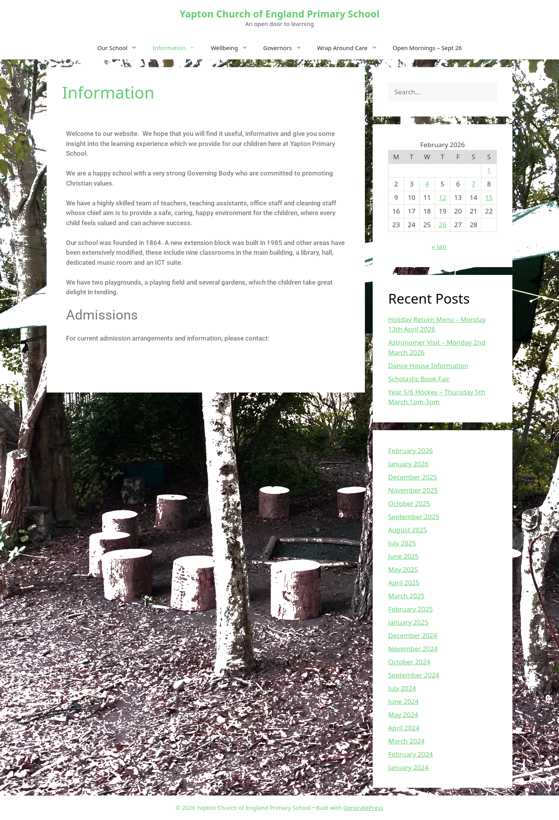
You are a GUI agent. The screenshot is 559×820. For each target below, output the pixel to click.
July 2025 (402, 543)
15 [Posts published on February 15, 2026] (489, 197)
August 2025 (407, 529)
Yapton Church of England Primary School (279, 13)
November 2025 (412, 490)
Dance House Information (428, 365)
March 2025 (406, 595)
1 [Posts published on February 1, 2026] (489, 170)
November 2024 (412, 648)
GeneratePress (363, 807)
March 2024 (406, 741)
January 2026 (408, 463)
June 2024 (403, 701)
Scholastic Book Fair (419, 378)
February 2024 (410, 754)
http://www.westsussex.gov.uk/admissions (130, 358)
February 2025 (410, 609)
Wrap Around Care (351, 47)
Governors (286, 47)
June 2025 (403, 556)
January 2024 (408, 767)
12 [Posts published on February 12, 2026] (442, 197)
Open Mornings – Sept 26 (427, 48)
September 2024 (413, 675)
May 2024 (403, 714)
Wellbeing (233, 47)
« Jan (439, 246)
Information (178, 47)
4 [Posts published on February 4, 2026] (427, 183)
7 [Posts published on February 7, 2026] (474, 183)
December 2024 (412, 635)
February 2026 (410, 450)
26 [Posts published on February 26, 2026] (442, 224)
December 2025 (412, 477)
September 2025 (413, 516)
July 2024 (402, 688)
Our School (121, 47)
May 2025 (403, 569)
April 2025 (403, 582)
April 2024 (403, 727)
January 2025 (408, 622)
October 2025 (409, 503)
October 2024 (409, 661)
